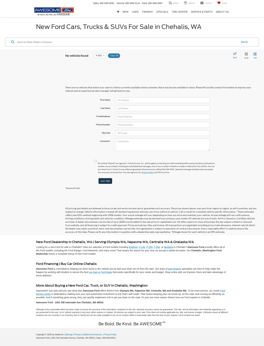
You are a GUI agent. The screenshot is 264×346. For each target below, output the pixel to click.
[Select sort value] (235, 55)
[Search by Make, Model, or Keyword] (127, 42)
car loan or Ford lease (100, 272)
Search (244, 42)
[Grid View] (245, 55)
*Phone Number (103, 124)
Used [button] (135, 11)
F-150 (142, 247)
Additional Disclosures (92, 334)
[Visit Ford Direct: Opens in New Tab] (117, 338)
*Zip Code (105, 133)
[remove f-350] (100, 55)
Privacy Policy (148, 172)
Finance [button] (147, 11)
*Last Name (105, 108)
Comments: (105, 141)
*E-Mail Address (103, 116)
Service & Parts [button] (201, 11)
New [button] (125, 11)
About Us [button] (222, 11)
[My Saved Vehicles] (222, 3)
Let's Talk (105, 180)
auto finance (174, 268)
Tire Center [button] (180, 11)
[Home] (118, 11)
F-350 (157, 247)
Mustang (168, 247)
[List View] (255, 55)
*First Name (105, 100)
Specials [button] (162, 11)
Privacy (77, 334)
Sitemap (68, 334)
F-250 (149, 247)
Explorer (133, 247)
